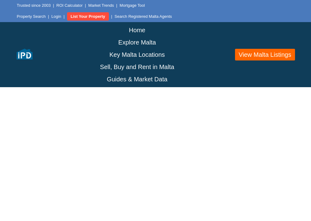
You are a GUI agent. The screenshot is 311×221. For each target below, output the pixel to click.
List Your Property (88, 16)
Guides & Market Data (137, 79)
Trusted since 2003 (34, 5)
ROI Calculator (69, 5)
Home (137, 30)
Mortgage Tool (132, 5)
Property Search (31, 16)
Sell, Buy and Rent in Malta (137, 67)
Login (56, 16)
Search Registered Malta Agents (143, 16)
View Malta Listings (265, 54)
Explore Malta (137, 42)
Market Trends (101, 5)
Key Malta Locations (137, 54)
